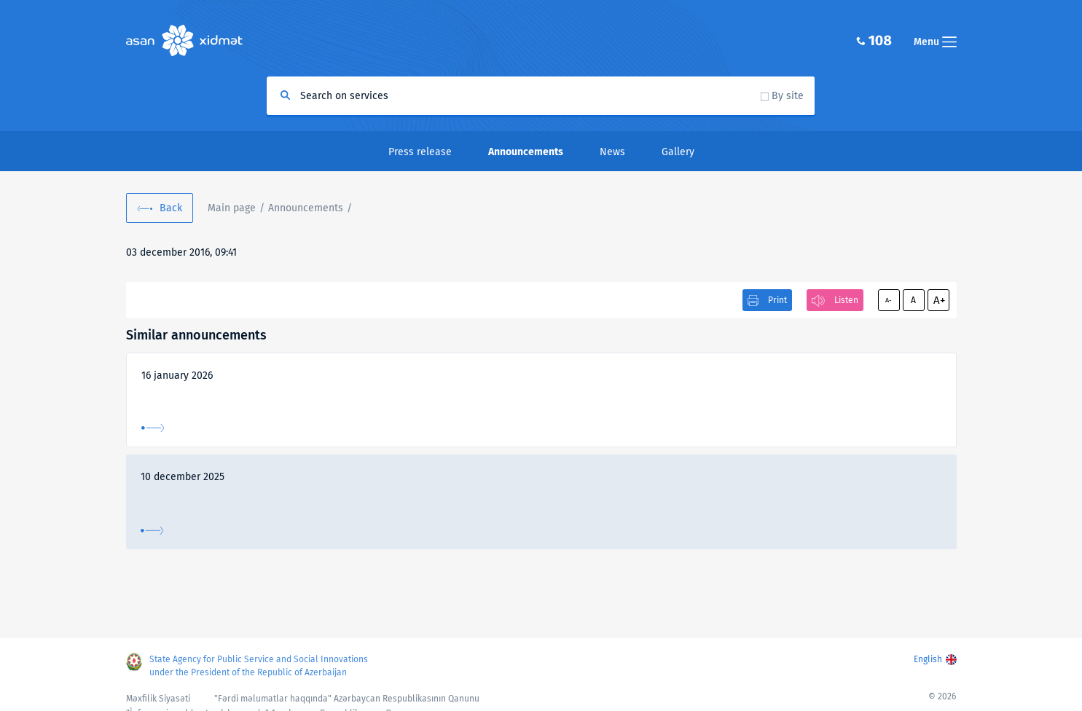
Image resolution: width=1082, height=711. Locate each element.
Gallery (678, 152)
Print (777, 300)
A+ (939, 300)
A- (888, 300)
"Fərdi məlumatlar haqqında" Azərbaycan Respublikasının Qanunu (346, 699)
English (928, 659)
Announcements (305, 208)
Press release (420, 152)
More (152, 428)
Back (171, 208)
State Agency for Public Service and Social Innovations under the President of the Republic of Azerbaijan (258, 665)
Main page (232, 208)
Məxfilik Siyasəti (158, 699)
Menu (935, 42)
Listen (846, 300)
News (612, 152)
